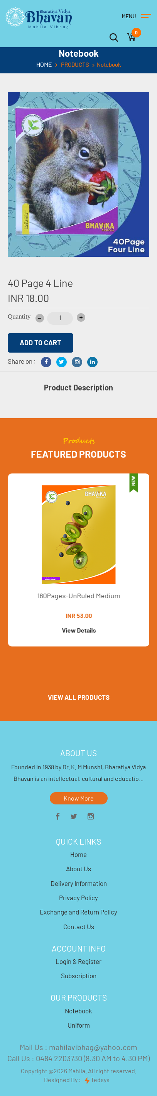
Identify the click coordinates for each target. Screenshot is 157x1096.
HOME (44, 64)
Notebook (78, 1011)
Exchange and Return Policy (78, 912)
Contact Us (78, 926)
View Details (81, 630)
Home (78, 854)
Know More (79, 798)
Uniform (79, 1025)
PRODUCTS (75, 65)
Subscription (78, 975)
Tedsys (97, 1080)
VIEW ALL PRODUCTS (79, 697)
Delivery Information (79, 883)
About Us (78, 868)
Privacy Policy (78, 897)
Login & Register (78, 961)
